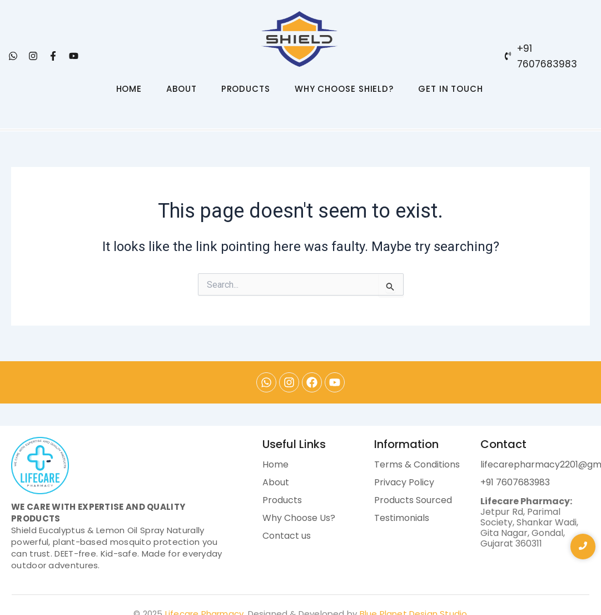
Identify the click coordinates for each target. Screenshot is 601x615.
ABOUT (181, 89)
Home (275, 464)
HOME (129, 89)
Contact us (286, 535)
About (275, 482)
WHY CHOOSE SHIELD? (344, 89)
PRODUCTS (245, 89)
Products (282, 500)
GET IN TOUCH (450, 89)
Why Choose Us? (298, 517)
